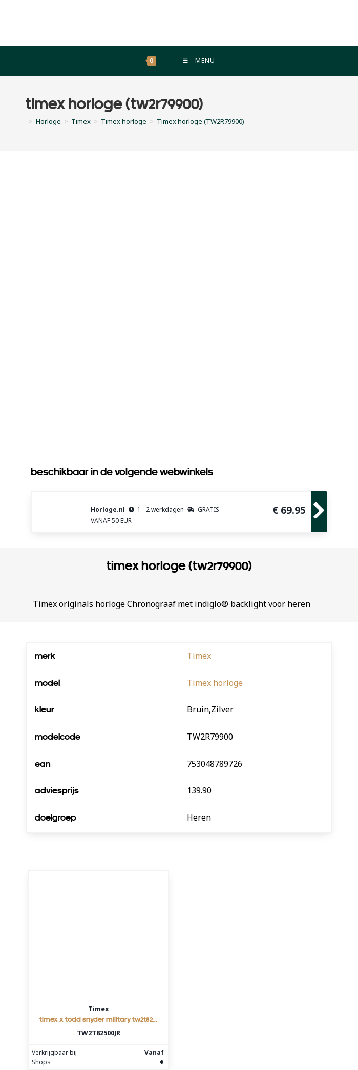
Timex (199, 656)
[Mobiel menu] (198, 61)
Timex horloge (215, 683)
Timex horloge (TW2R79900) (200, 122)
